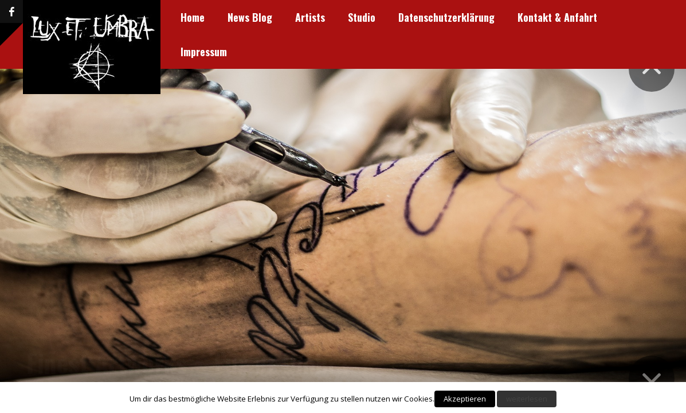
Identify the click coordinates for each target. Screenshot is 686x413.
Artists (217, 17)
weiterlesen (526, 398)
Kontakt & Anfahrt (464, 17)
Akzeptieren (465, 398)
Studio (269, 17)
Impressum (550, 17)
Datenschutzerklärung (353, 17)
